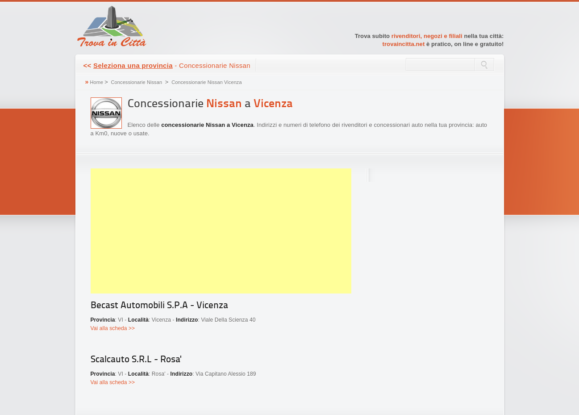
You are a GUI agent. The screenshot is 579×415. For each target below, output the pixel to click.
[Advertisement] (221, 230)
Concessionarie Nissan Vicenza (206, 82)
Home (96, 82)
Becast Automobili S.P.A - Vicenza (159, 305)
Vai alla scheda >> (113, 328)
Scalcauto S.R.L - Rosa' (136, 360)
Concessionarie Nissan (136, 82)
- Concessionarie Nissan (166, 65)
